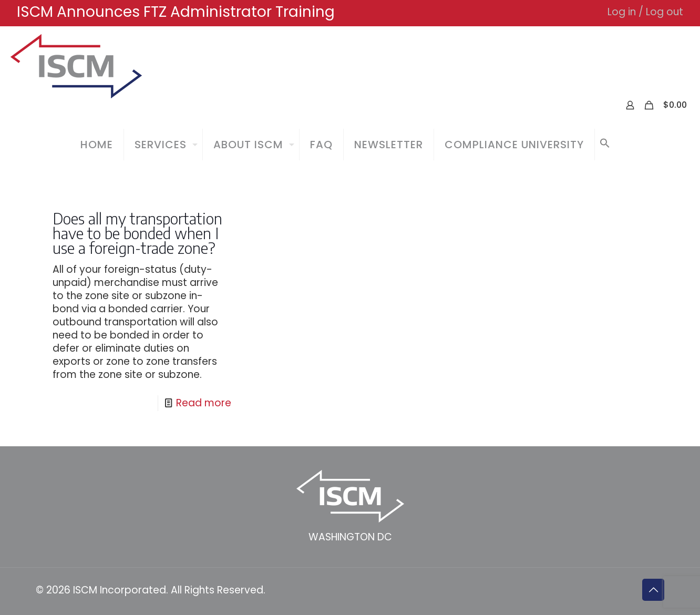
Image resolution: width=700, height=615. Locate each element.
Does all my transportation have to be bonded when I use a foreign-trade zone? (137, 233)
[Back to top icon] (653, 590)
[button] (605, 144)
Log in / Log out (645, 12)
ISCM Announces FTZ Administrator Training (176, 12)
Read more (203, 403)
